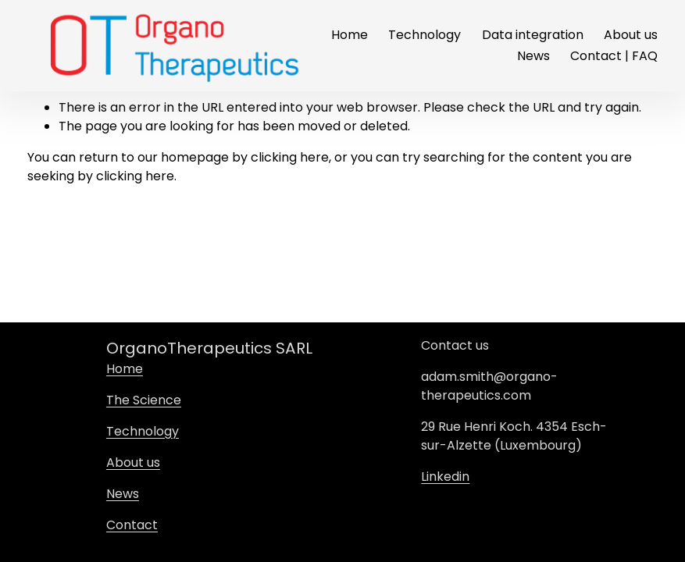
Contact (132, 525)
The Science (143, 400)
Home (349, 35)
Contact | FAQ (614, 56)
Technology (424, 35)
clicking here (290, 157)
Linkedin (445, 477)
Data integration (532, 35)
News (533, 56)
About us (631, 35)
